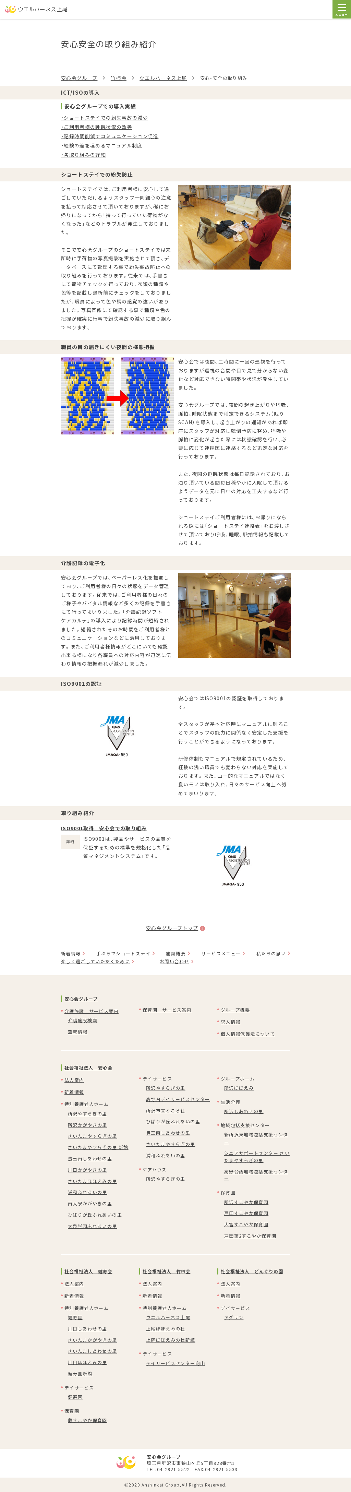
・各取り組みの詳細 (83, 154)
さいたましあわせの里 (92, 1351)
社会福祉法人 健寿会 (88, 1271)
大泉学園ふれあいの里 (92, 1226)
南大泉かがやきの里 (90, 1203)
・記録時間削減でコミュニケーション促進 (110, 136)
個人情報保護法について (248, 1033)
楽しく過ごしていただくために (95, 961)
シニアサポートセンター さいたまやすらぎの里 (257, 1156)
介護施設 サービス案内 (91, 1011)
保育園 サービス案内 (167, 1009)
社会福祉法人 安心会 (88, 1067)
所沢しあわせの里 (244, 1111)
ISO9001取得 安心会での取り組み (104, 828)
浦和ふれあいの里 (87, 1192)
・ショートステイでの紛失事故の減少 (104, 117)
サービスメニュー (221, 953)
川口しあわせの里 (87, 1328)
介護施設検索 (82, 1020)
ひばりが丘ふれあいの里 (95, 1214)
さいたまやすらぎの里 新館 (98, 1147)
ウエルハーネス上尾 (163, 77)
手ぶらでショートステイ (123, 953)
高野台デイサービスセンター (178, 1099)
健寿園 (75, 1317)
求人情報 (230, 1021)
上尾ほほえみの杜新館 (170, 1340)
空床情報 (77, 1031)
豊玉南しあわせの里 (90, 1158)
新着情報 (71, 953)
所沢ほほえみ (239, 1088)
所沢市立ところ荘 (165, 1110)
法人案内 (74, 1080)
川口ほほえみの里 (87, 1362)
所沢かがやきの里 (87, 1125)
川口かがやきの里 (87, 1170)
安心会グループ (79, 77)
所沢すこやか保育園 (246, 1202)
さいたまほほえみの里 (92, 1181)
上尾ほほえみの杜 (165, 1328)
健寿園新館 (80, 1373)
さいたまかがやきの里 (92, 1340)
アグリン (233, 1317)
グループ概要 (235, 1009)
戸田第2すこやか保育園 (250, 1235)
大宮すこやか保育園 (246, 1224)
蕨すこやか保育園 (87, 1420)
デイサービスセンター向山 (175, 1363)
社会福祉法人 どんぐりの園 (252, 1271)
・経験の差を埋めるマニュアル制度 (102, 145)
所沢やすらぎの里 (87, 1113)
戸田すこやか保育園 (246, 1213)
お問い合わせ (174, 961)
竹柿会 (118, 77)
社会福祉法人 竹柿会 (167, 1271)
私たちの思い (271, 953)
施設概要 (175, 953)
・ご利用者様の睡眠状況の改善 (96, 126)
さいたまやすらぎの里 (92, 1136)
